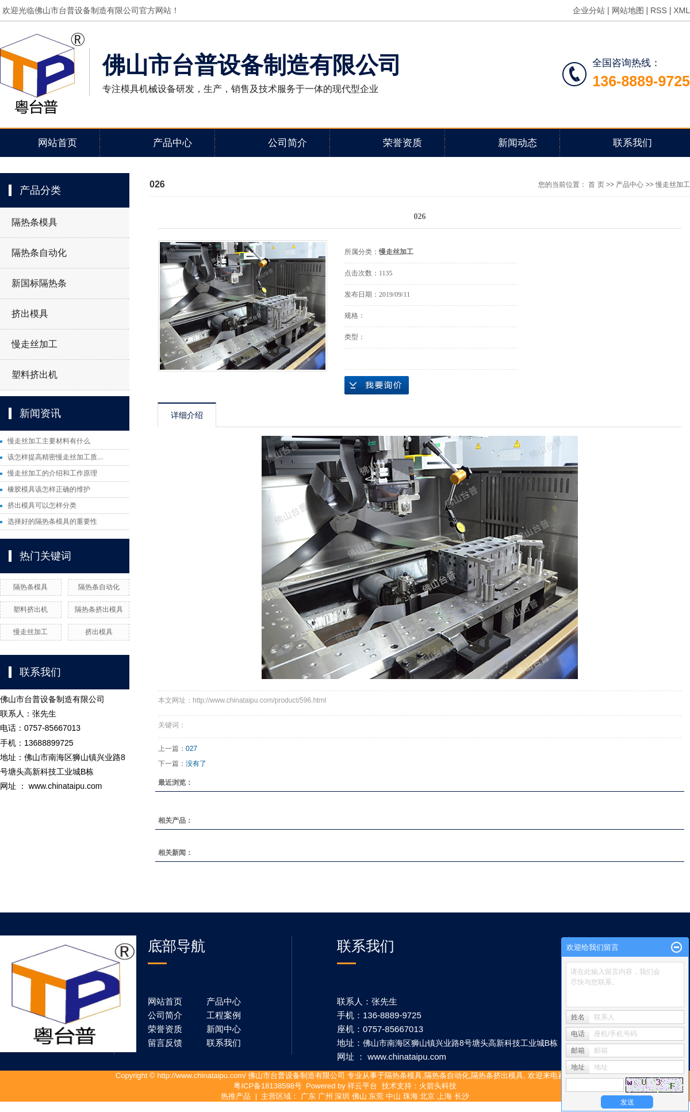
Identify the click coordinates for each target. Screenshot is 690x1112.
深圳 (342, 1096)
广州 (325, 1096)
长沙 (461, 1096)
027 (191, 749)
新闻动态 (517, 142)
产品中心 (172, 142)
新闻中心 (223, 1029)
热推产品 (236, 1096)
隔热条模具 (34, 222)
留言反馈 (165, 1043)
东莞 (376, 1096)
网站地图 (628, 10)
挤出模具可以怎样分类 (41, 505)
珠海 (410, 1096)
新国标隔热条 (39, 283)
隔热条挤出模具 (99, 609)
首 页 (596, 185)
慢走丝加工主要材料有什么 (48, 441)
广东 (308, 1096)
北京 (427, 1096)
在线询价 (376, 385)
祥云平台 (362, 1086)
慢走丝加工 (34, 344)
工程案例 (223, 1015)
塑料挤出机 (34, 374)
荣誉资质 (402, 142)
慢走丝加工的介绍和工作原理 (52, 473)
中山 (393, 1096)
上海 (444, 1096)
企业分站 (589, 10)
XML (681, 10)
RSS (658, 10)
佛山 (359, 1096)
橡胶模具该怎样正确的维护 (48, 489)
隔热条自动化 (39, 253)
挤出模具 (30, 314)
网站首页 (57, 142)
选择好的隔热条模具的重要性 (52, 521)
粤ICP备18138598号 (267, 1086)
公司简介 (287, 142)
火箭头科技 (438, 1086)
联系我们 (632, 142)
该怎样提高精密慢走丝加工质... (55, 457)
